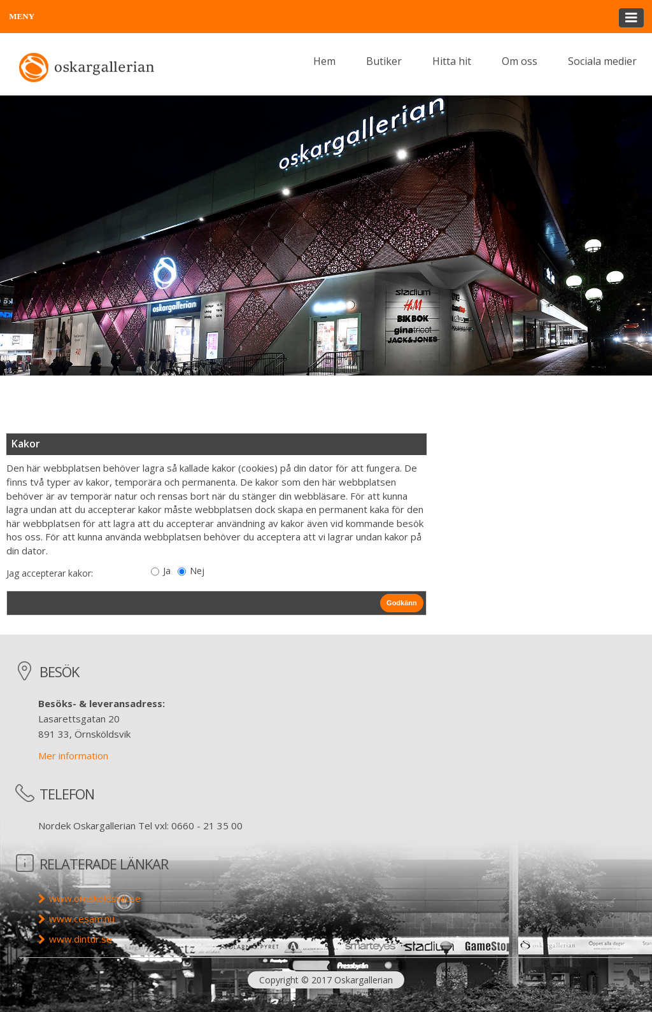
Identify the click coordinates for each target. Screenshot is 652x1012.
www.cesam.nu (82, 918)
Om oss (519, 61)
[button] (326, 16)
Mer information (73, 755)
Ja (167, 571)
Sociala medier (602, 61)
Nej (197, 571)
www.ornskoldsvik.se (95, 898)
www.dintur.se (80, 938)
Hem (324, 61)
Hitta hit (451, 61)
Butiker (384, 61)
